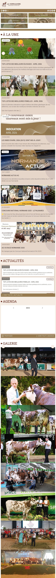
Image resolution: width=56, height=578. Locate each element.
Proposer (8, 336)
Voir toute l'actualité (12, 295)
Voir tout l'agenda (46, 336)
